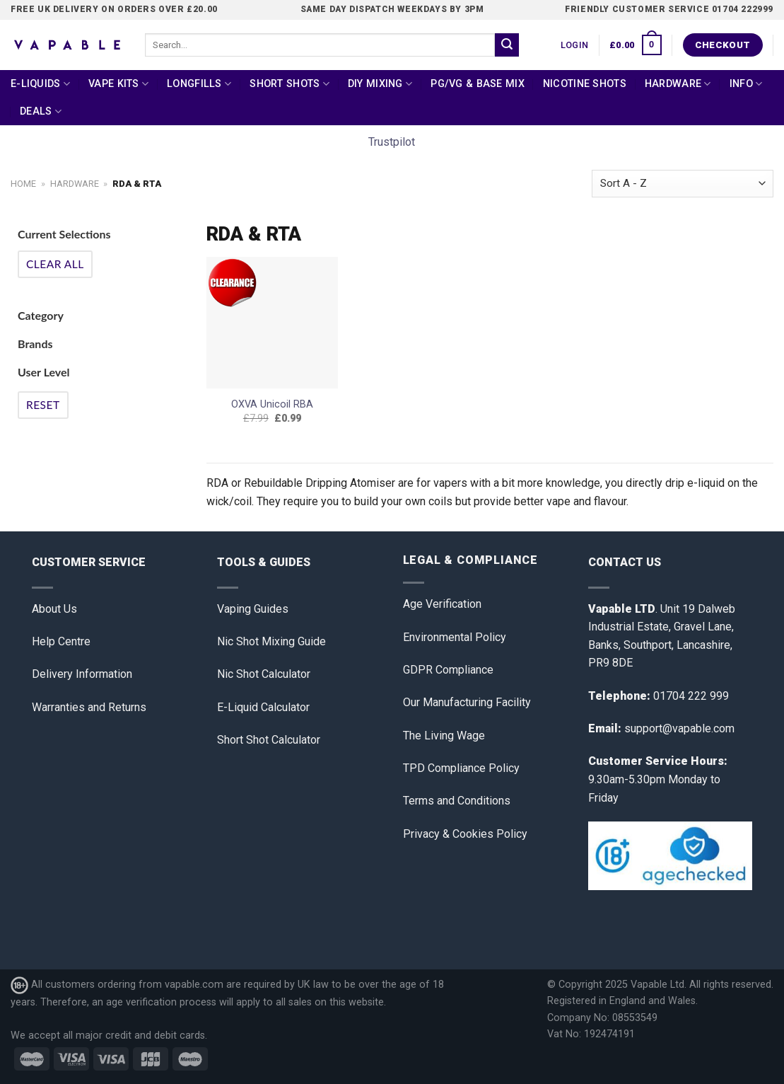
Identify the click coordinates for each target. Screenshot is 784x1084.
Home (23, 183)
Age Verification (442, 604)
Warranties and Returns (89, 707)
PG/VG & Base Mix (478, 84)
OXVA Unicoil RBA (272, 404)
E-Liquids (40, 84)
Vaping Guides (252, 609)
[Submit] (507, 45)
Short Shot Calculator (268, 739)
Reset (43, 404)
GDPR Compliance (448, 669)
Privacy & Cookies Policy (465, 834)
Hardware (678, 84)
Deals (41, 111)
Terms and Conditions (456, 800)
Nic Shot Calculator (263, 674)
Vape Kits (118, 84)
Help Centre (61, 641)
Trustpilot (391, 142)
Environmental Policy (454, 637)
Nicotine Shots (584, 84)
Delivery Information (82, 674)
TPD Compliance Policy (461, 768)
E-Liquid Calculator (263, 707)
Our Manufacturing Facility (467, 702)
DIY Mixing (380, 84)
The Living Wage (444, 735)
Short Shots (289, 84)
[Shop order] (682, 183)
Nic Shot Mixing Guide (271, 641)
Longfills (199, 84)
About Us (54, 609)
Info (746, 84)
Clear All (55, 264)
